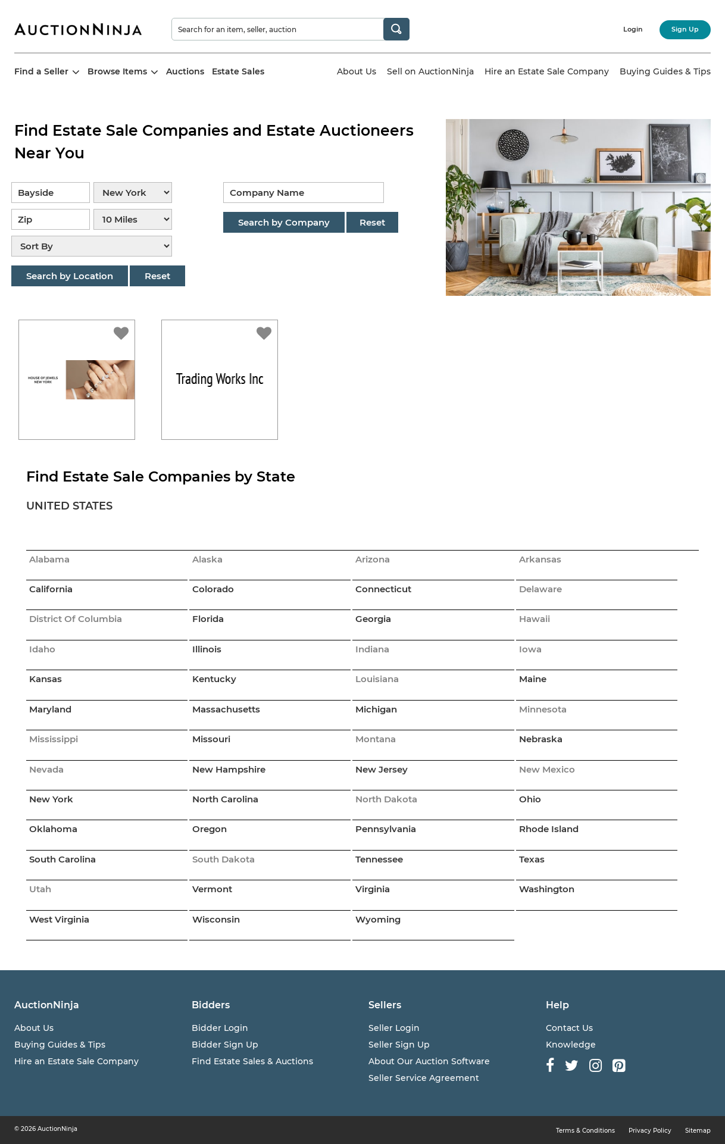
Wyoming (378, 919)
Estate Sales (238, 71)
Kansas (45, 678)
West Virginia (59, 919)
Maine (532, 678)
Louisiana (377, 678)
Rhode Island (549, 828)
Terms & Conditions (585, 1130)
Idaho (42, 649)
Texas (532, 859)
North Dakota (386, 799)
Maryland (50, 709)
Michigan (376, 709)
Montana (375, 739)
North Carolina (225, 799)
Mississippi (53, 739)
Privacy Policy (650, 1130)
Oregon (209, 828)
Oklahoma (53, 828)
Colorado (213, 589)
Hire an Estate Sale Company (547, 71)
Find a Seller (47, 71)
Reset (157, 276)
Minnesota (543, 709)
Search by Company (284, 222)
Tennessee (379, 859)
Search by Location (69, 276)
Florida (208, 618)
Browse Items (123, 71)
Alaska (207, 559)
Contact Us (569, 1028)
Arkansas (540, 559)
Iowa (530, 649)
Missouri (211, 739)
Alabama (49, 559)
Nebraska (540, 739)
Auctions (185, 71)
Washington (546, 889)
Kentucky (214, 678)
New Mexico (547, 769)
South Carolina (62, 859)
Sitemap (698, 1130)
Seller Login (394, 1028)
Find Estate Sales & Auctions (252, 1061)
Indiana (372, 649)
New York (51, 799)
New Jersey (381, 769)
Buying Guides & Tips (665, 71)
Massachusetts (226, 709)
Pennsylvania (385, 828)
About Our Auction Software (429, 1061)
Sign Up (685, 29)
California (51, 589)
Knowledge (571, 1044)
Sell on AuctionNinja (430, 71)
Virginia (372, 889)
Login (633, 29)
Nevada (46, 769)
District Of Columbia (75, 618)
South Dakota (223, 859)
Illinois (206, 649)
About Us (356, 71)
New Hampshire (228, 769)
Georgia (373, 618)
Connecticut (383, 589)
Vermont (212, 889)
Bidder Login (220, 1028)
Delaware (540, 589)
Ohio (530, 799)
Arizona (372, 559)
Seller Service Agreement (423, 1078)
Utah (40, 889)
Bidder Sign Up (225, 1044)
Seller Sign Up (399, 1044)
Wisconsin (216, 919)
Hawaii (534, 618)
